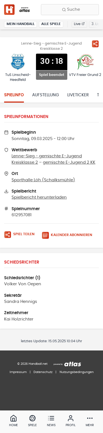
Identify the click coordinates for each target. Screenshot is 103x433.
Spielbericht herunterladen (39, 197)
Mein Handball (21, 24)
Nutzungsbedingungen (77, 372)
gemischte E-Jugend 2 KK (69, 162)
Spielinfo (14, 95)
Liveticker (78, 95)
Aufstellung (45, 95)
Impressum (18, 372)
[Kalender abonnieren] (69, 235)
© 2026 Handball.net (32, 363)
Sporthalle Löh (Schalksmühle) (43, 180)
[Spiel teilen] (95, 43)
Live (79, 24)
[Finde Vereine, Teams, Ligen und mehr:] (70, 9)
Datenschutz (43, 372)
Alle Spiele (51, 24)
